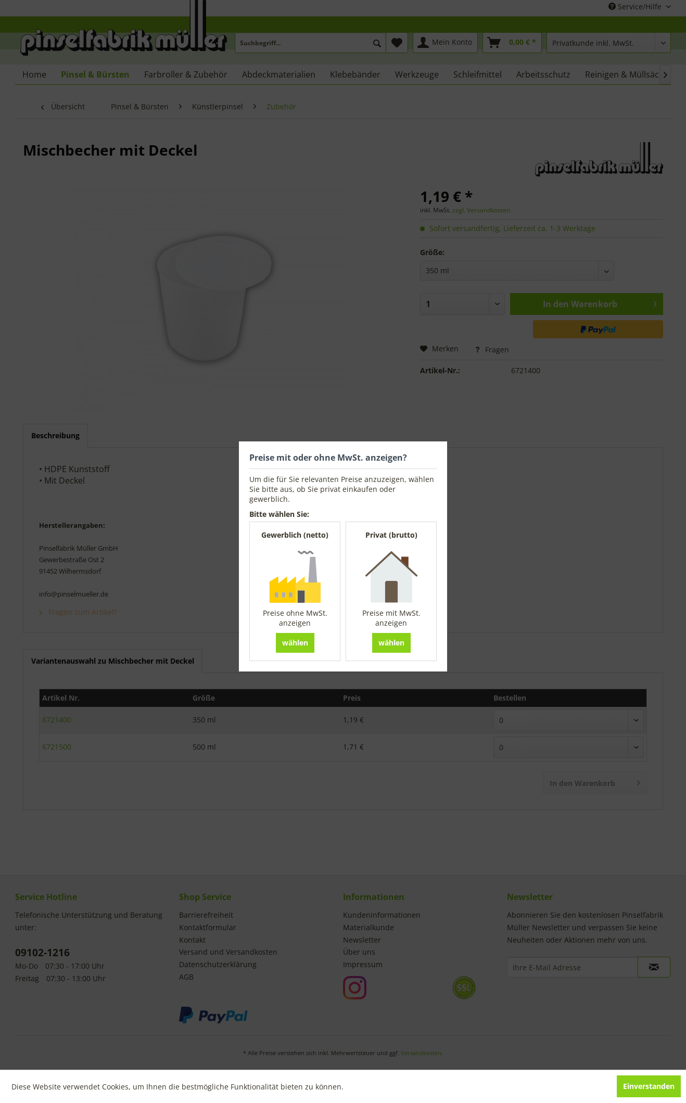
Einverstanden (649, 1086)
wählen (295, 643)
